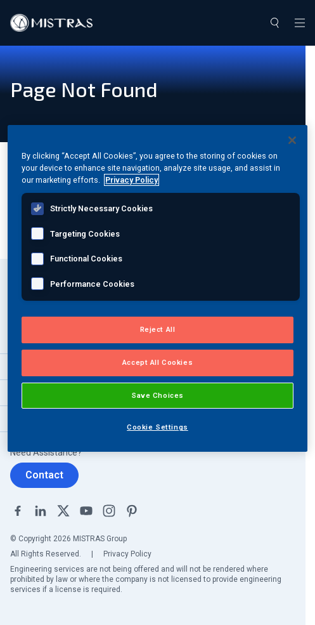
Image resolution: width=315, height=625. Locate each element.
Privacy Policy (127, 553)
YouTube (86, 510)
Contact (44, 475)
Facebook (17, 510)
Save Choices (157, 395)
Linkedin (40, 510)
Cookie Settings (157, 427)
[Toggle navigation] (300, 22)
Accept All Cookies (157, 362)
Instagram (109, 510)
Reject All (158, 329)
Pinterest (131, 510)
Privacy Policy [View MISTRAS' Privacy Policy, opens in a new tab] (131, 180)
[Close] (292, 140)
